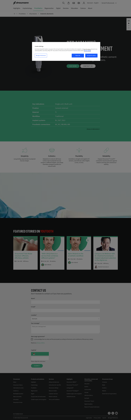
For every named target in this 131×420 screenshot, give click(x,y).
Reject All (78, 55)
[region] (66, 51)
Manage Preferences (41, 55)
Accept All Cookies (91, 55)
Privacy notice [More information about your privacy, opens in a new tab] (87, 50)
